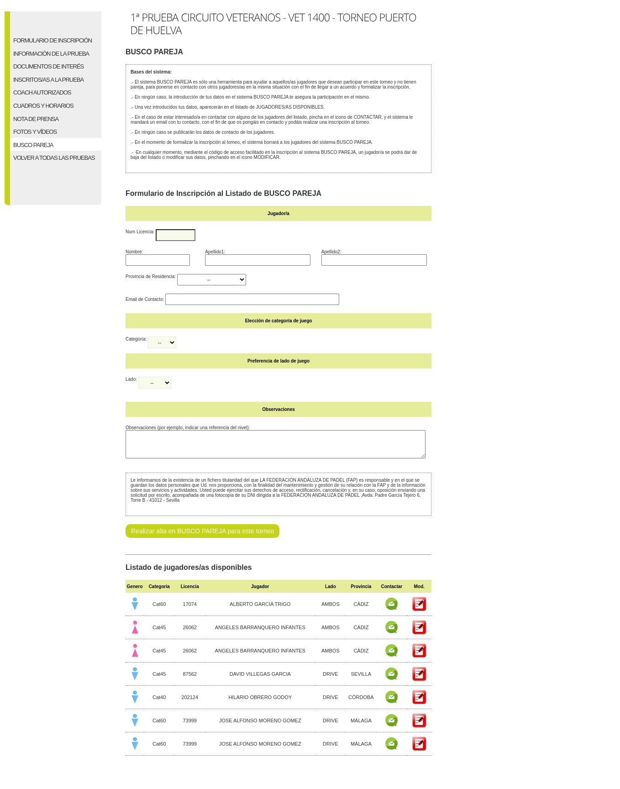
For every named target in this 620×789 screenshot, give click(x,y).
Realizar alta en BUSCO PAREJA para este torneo (202, 536)
